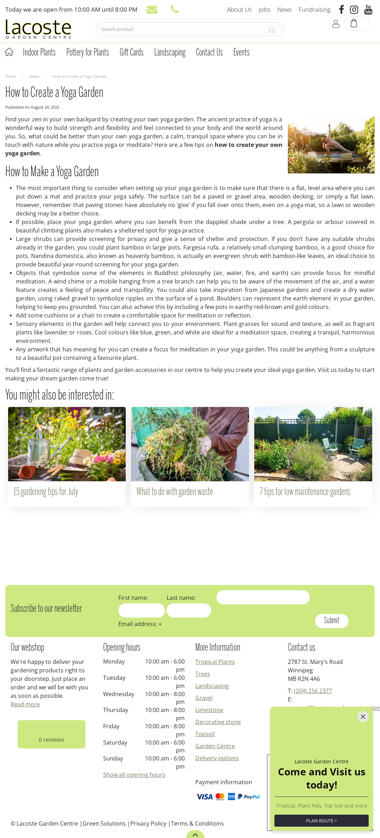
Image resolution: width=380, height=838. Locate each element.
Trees (202, 674)
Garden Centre (215, 746)
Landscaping (212, 686)
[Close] (363, 716)
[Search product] (179, 31)
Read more (25, 704)
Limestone (209, 710)
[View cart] (357, 30)
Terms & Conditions (197, 823)
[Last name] (189, 610)
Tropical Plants (215, 662)
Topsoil (205, 734)
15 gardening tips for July (45, 492)
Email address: (140, 624)
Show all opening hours (134, 775)
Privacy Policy (148, 823)
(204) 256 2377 (313, 691)
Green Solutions (104, 823)
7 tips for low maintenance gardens (305, 492)
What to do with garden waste (174, 492)
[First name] (141, 610)
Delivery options (217, 758)
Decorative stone (218, 722)
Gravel (204, 698)
